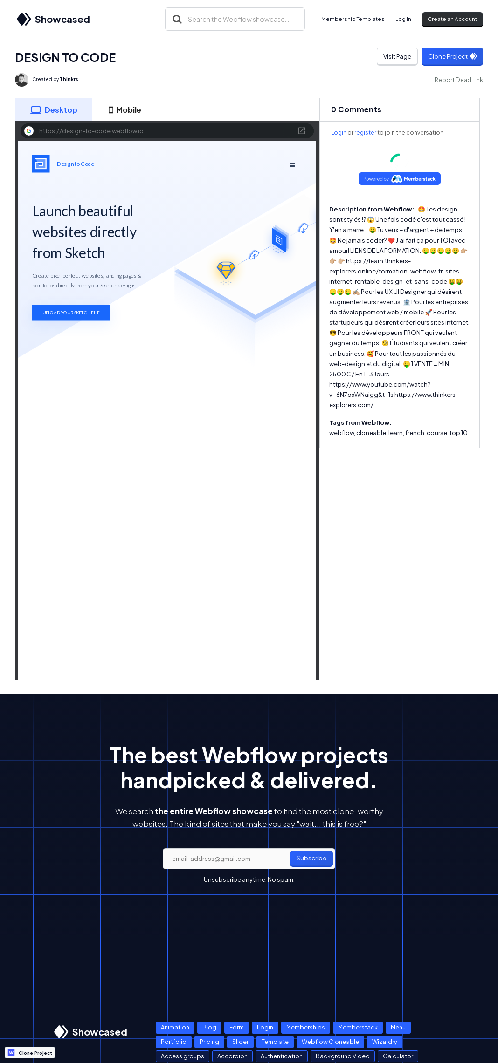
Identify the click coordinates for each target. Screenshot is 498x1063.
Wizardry (384, 1041)
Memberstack (358, 1027)
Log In (403, 18)
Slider (240, 1041)
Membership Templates (353, 18)
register (365, 132)
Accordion (232, 1056)
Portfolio (174, 1041)
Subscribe (311, 858)
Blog (209, 1027)
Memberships (305, 1027)
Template (275, 1041)
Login (338, 132)
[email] (249, 859)
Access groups (182, 1056)
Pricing (209, 1041)
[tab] (53, 109)
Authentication (282, 1056)
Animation (175, 1027)
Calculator (398, 1056)
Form (236, 1027)
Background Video (343, 1056)
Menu (398, 1027)
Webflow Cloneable (330, 1041)
